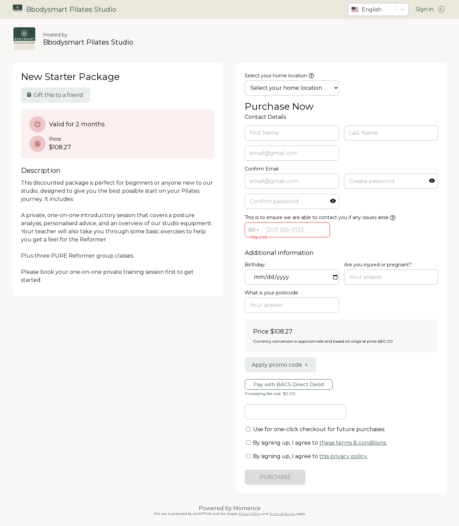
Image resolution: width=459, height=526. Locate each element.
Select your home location (276, 76)
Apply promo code (280, 365)
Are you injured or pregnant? (377, 265)
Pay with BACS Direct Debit (288, 384)
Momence (247, 508)
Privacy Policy (250, 514)
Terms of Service (282, 514)
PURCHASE (275, 477)
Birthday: (255, 265)
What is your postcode (271, 293)
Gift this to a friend (55, 95)
